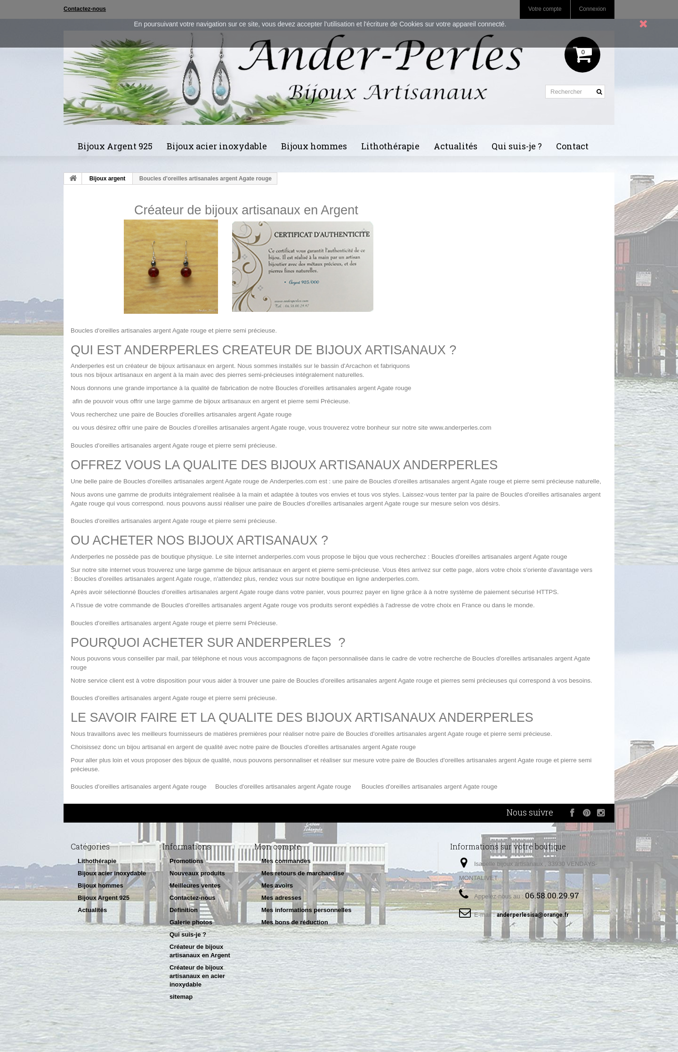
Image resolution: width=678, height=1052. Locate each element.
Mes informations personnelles (306, 909)
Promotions (186, 860)
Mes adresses (281, 897)
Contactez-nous (193, 897)
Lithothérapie (390, 146)
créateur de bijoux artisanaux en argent (179, 365)
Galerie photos (191, 922)
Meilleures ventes (195, 885)
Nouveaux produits (197, 873)
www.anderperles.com (460, 427)
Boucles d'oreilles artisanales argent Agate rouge (139, 330)
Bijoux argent (107, 178)
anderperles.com (281, 556)
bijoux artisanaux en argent (133, 374)
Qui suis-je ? (517, 146)
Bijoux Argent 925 (115, 146)
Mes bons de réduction (294, 922)
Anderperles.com (293, 481)
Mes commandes (286, 860)
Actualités (455, 146)
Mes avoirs (277, 885)
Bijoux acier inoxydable (217, 146)
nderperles (90, 365)
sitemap (181, 996)
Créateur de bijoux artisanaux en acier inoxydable (197, 976)
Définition (184, 909)
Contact (572, 146)
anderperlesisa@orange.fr (533, 915)
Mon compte (277, 846)
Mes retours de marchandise (302, 873)
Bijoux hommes (314, 146)
